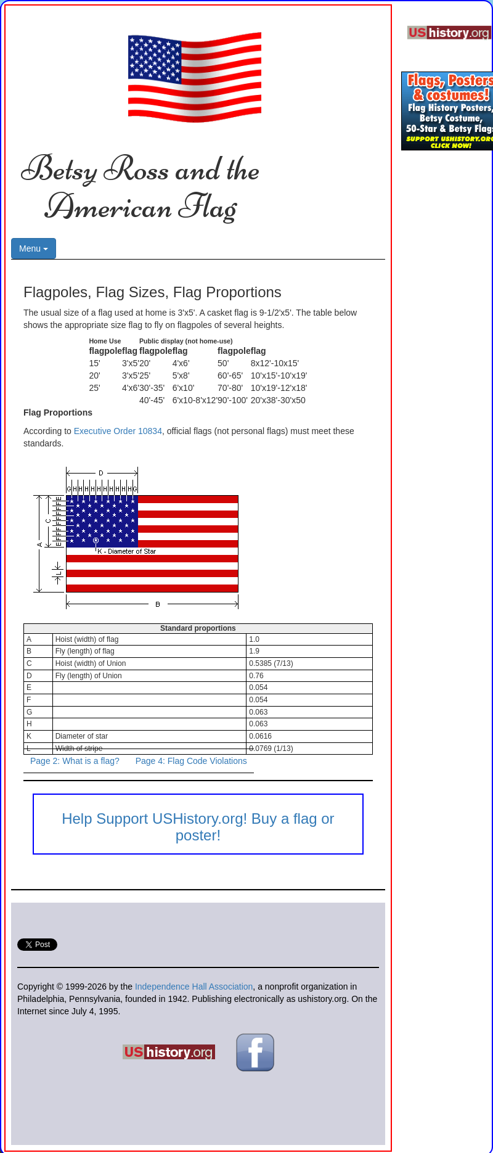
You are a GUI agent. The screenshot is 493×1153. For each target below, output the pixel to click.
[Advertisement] (440, 351)
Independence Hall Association (194, 986)
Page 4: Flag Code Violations (191, 761)
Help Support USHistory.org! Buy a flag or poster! (198, 826)
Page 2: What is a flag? (75, 761)
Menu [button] (33, 248)
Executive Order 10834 (118, 431)
